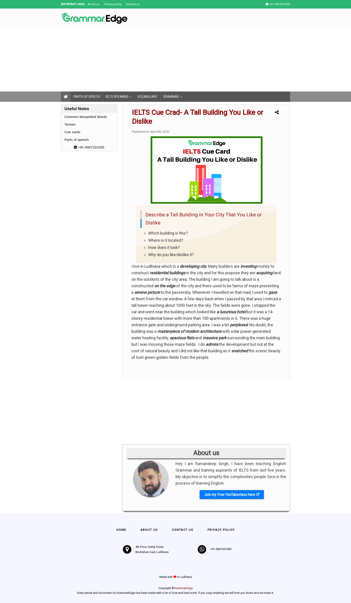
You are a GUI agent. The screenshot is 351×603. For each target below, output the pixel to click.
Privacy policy (112, 4)
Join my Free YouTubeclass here (229, 494)
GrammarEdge (183, 588)
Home (121, 529)
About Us (149, 529)
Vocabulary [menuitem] (147, 96)
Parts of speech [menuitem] (86, 96)
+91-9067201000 (89, 147)
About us (93, 4)
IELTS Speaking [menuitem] (117, 96)
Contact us (133, 4)
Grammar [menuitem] (171, 96)
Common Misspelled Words (85, 117)
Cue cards (72, 132)
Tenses (69, 124)
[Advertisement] (134, 60)
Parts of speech (76, 139)
